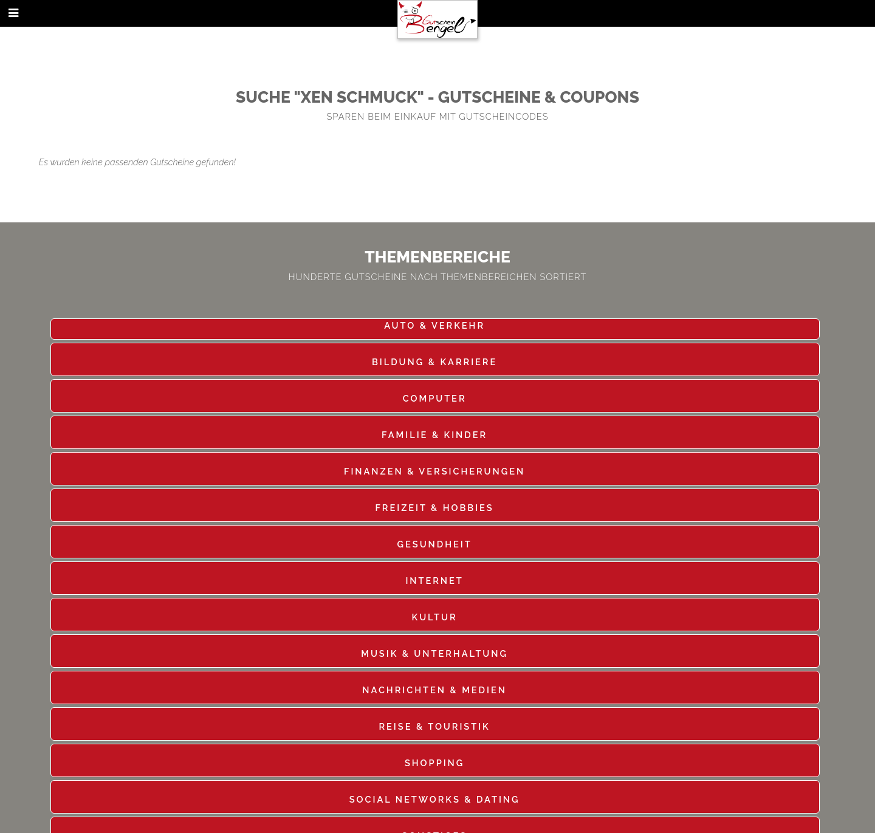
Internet (434, 580)
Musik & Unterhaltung (434, 653)
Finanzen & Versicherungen (434, 471)
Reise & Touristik (434, 726)
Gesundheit (434, 544)
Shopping (434, 763)
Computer (435, 398)
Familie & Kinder (434, 435)
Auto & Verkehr (434, 325)
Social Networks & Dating (434, 799)
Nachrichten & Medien (434, 690)
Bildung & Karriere (434, 362)
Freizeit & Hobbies (434, 507)
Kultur (435, 617)
